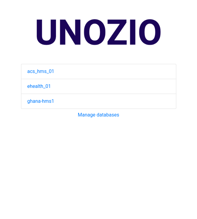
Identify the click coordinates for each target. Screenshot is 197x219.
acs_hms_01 (41, 71)
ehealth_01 (39, 86)
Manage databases (98, 115)
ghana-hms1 (41, 101)
